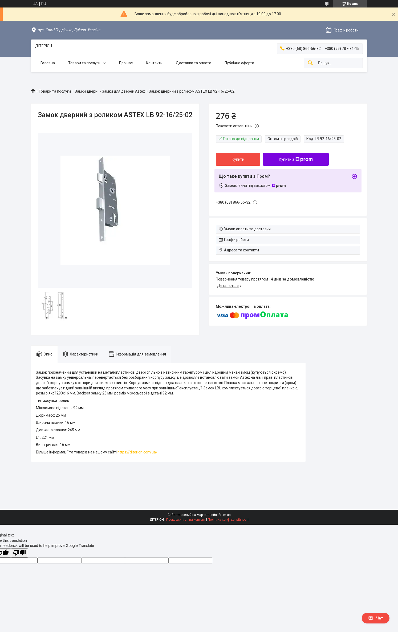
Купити (238, 159)
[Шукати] (310, 63)
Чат (375, 618)
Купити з (296, 159)
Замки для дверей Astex (123, 91)
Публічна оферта (239, 63)
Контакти (154, 63)
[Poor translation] (19, 553)
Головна (47, 63)
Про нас (126, 63)
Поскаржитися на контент (185, 520)
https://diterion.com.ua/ (137, 452)
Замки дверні (86, 91)
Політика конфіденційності (228, 520)
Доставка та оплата (193, 63)
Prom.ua (224, 515)
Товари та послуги (84, 63)
